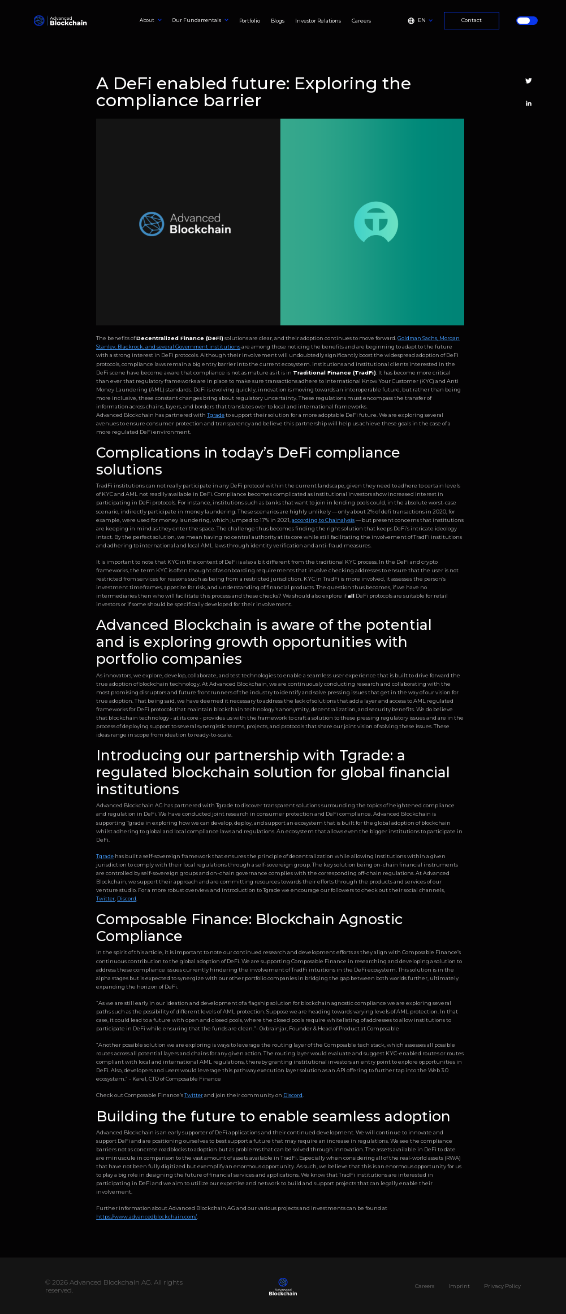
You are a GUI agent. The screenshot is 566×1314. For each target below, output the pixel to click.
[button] (151, 20)
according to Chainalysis (323, 520)
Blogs (278, 21)
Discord (126, 898)
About (147, 20)
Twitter (105, 898)
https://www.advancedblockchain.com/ (146, 1216)
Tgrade (215, 415)
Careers (361, 21)
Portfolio (249, 21)
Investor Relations (318, 21)
